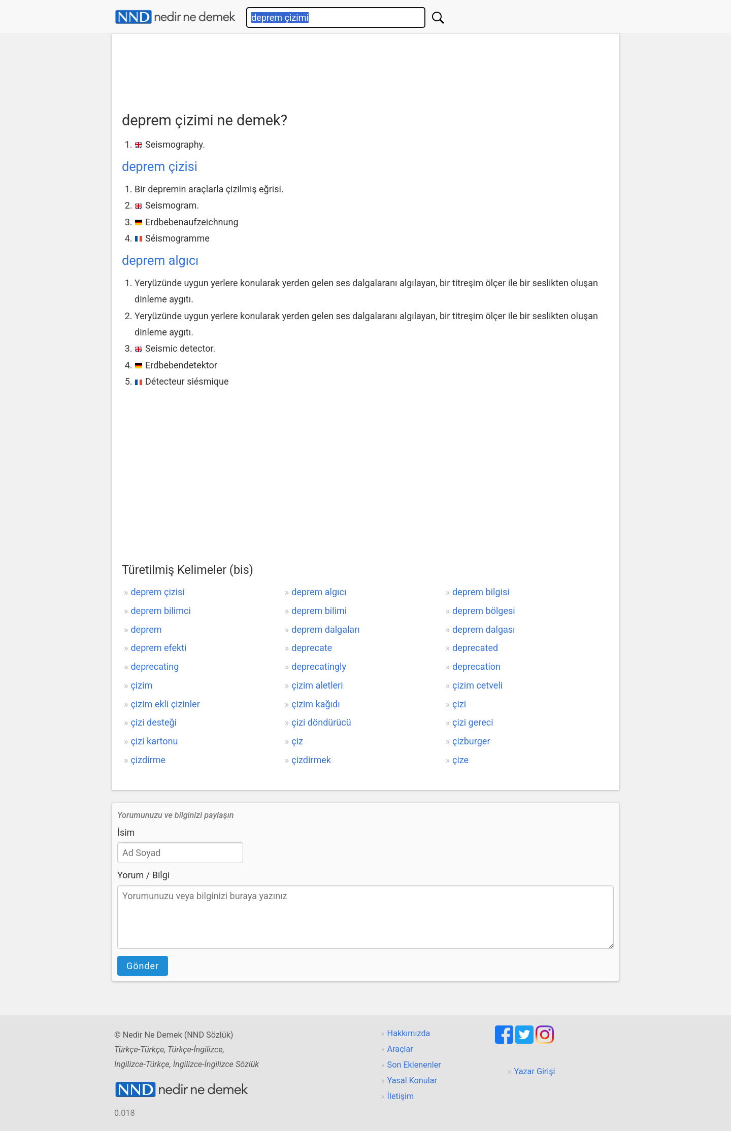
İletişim (400, 1096)
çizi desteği (153, 722)
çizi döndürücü (321, 722)
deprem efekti (158, 647)
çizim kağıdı (315, 704)
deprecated (475, 647)
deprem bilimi (319, 610)
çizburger (471, 741)
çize (460, 760)
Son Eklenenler (414, 1065)
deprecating (154, 666)
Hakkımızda (408, 1033)
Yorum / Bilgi (143, 875)
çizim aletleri (317, 685)
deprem (145, 629)
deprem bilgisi (481, 592)
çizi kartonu (154, 741)
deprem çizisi (159, 166)
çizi (459, 704)
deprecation (476, 666)
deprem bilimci (160, 610)
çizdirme (147, 760)
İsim (126, 832)
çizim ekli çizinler (165, 704)
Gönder (142, 966)
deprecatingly (318, 666)
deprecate (311, 647)
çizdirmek (311, 760)
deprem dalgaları (325, 629)
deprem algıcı (160, 260)
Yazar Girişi (534, 1071)
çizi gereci (472, 722)
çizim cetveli (477, 685)
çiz (297, 741)
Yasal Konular (412, 1080)
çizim (141, 685)
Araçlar (400, 1049)
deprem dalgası (483, 629)
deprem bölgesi (483, 610)
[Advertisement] (365, 69)
